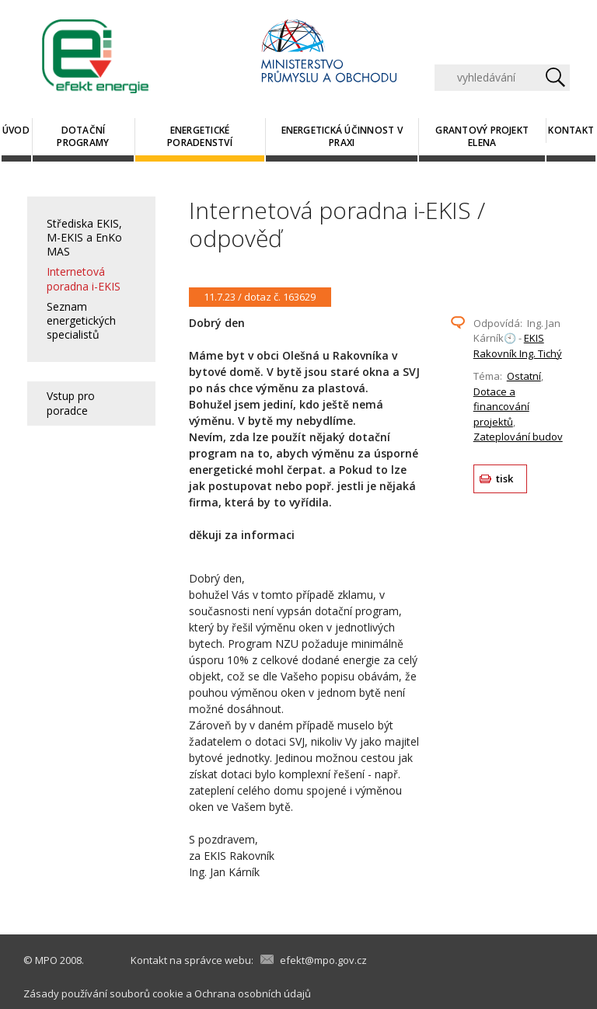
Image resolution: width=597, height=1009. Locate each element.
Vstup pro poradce (71, 402)
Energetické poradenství (199, 136)
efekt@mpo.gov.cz (323, 960)
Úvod (16, 130)
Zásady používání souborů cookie (103, 993)
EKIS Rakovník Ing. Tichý (517, 345)
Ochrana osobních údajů (252, 993)
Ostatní (524, 376)
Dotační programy (83, 136)
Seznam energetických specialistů (81, 320)
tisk (505, 478)
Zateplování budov (518, 437)
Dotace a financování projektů (501, 406)
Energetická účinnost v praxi (342, 136)
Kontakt (571, 130)
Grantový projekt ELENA (482, 136)
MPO (46, 960)
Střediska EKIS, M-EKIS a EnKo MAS (84, 237)
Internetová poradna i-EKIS (83, 278)
